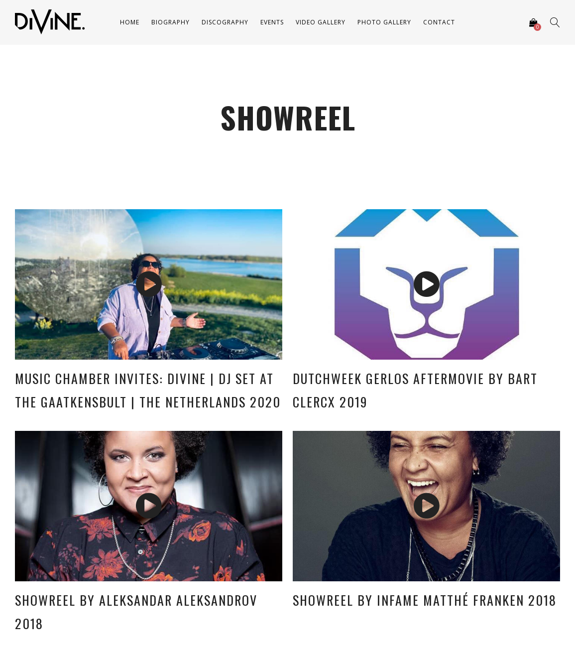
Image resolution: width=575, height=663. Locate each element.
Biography (170, 22)
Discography (225, 22)
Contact (439, 22)
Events (272, 22)
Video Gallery (320, 22)
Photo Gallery (384, 22)
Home (129, 22)
